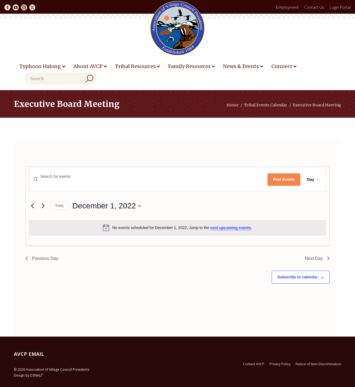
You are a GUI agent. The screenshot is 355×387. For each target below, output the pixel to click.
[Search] (61, 78)
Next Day (317, 258)
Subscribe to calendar (297, 277)
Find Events (284, 179)
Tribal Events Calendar (265, 105)
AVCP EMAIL (29, 354)
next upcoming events (230, 227)
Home (233, 105)
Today (59, 206)
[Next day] (43, 206)
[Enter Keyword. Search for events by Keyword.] (148, 176)
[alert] (177, 227)
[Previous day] (32, 206)
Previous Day (41, 258)
